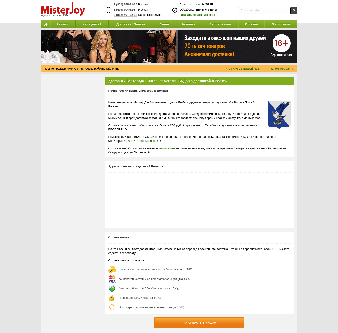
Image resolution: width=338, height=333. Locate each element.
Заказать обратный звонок (197, 14)
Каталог (63, 24)
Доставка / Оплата (130, 24)
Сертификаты (220, 24)
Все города (135, 81)
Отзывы (251, 24)
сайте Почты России (144, 141)
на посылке (167, 148)
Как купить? (92, 24)
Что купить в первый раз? (242, 68)
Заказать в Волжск (199, 323)
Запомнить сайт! (281, 68)
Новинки (188, 24)
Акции (164, 24)
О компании (281, 24)
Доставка (116, 81)
